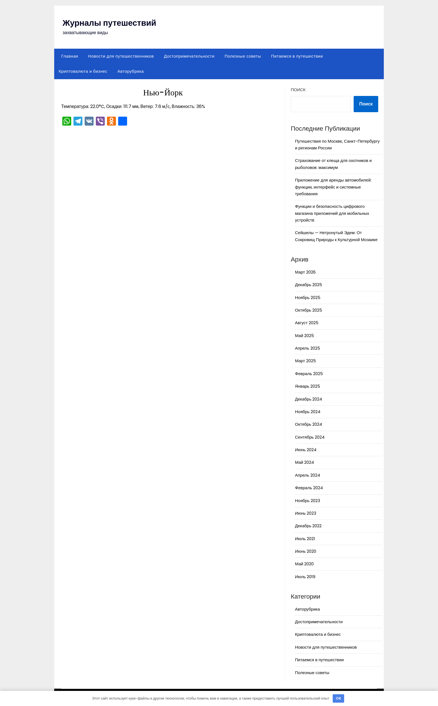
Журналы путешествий (110, 23)
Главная (69, 56)
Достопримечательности (189, 56)
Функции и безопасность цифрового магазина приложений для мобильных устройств (332, 213)
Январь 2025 (307, 386)
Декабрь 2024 (308, 399)
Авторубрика (130, 71)
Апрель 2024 (307, 475)
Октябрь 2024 (308, 424)
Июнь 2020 (305, 551)
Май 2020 (304, 564)
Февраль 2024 (309, 488)
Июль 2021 (305, 539)
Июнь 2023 (305, 513)
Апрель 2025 (307, 348)
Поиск (298, 90)
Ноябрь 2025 (307, 297)
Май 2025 (304, 335)
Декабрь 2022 (308, 526)
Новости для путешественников (121, 56)
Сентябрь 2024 (310, 437)
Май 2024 (304, 462)
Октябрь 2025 (308, 310)
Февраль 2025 (309, 373)
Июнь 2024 (305, 450)
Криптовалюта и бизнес (83, 71)
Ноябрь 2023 (307, 500)
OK (338, 698)
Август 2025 (306, 323)
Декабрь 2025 (308, 285)
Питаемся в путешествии (297, 56)
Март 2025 (305, 361)
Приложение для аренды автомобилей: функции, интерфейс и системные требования (333, 187)
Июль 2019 (305, 577)
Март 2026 (305, 272)
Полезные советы (243, 56)
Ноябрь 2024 (307, 412)
